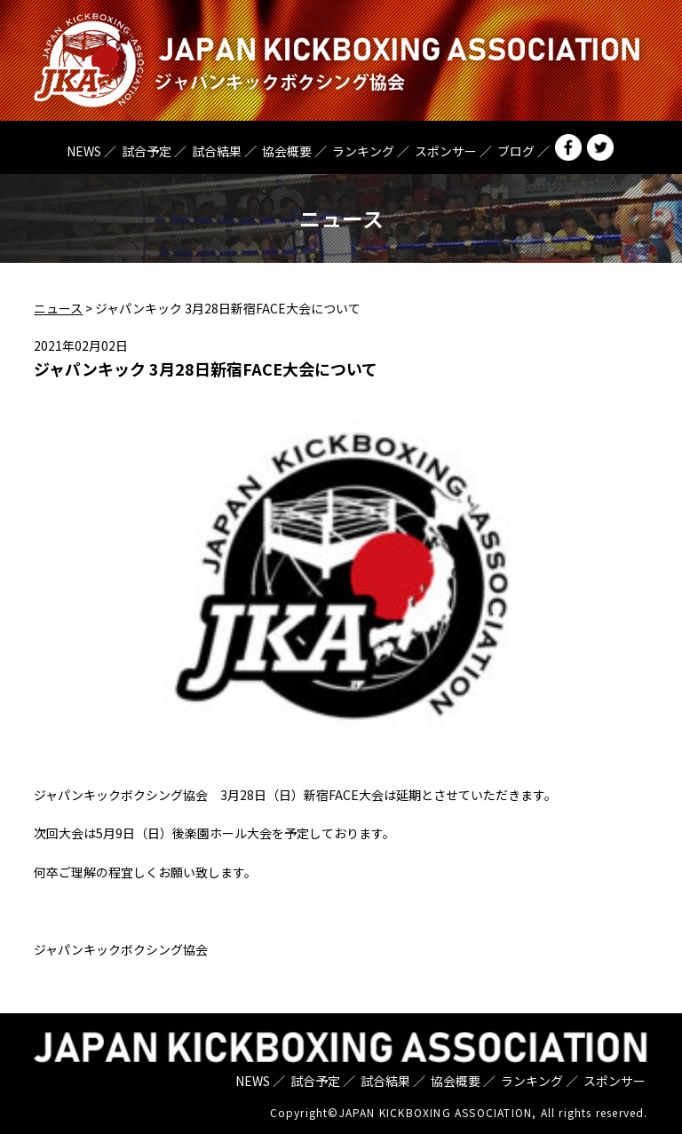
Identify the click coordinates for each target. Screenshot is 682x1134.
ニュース (58, 308)
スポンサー (446, 151)
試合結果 (217, 151)
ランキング (363, 151)
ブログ (516, 151)
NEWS (84, 151)
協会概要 (287, 151)
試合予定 (146, 151)
